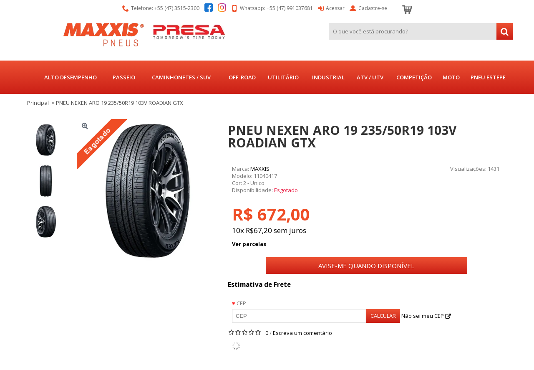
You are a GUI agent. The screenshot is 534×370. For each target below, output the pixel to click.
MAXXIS (260, 168)
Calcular (383, 315)
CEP (241, 303)
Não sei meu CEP (426, 315)
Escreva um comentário (302, 333)
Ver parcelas (249, 244)
